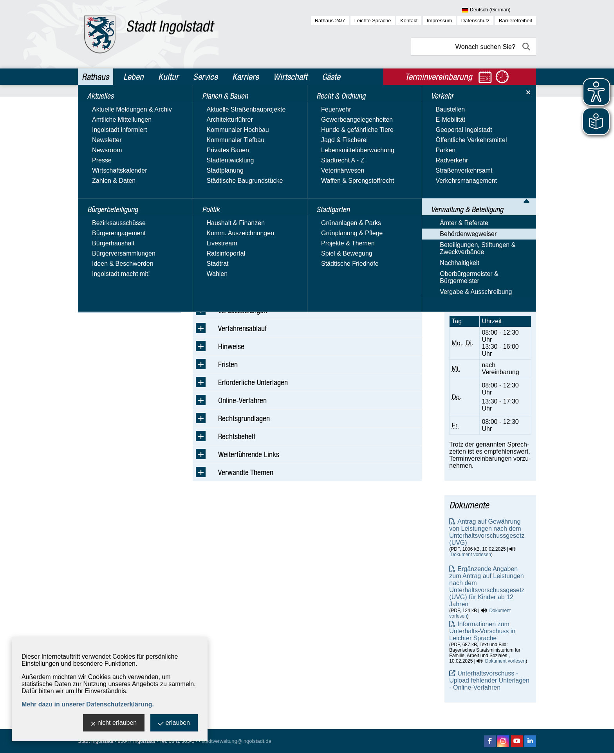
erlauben (174, 723)
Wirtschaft (290, 77)
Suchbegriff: (209, 156)
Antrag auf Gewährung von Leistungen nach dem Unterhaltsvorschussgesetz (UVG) (486, 532)
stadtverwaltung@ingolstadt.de (236, 741)
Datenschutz (475, 20)
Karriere (245, 77)
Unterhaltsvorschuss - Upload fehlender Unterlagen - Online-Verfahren (489, 680)
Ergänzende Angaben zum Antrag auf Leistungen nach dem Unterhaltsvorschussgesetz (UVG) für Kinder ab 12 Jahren (486, 586)
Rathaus (95, 77)
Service (205, 77)
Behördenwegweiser (110, 248)
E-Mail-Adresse (470, 206)
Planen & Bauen (107, 138)
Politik (91, 155)
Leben (133, 77)
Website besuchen (474, 234)
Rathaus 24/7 (330, 20)
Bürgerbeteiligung (110, 122)
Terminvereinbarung (476, 298)
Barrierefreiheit (515, 20)
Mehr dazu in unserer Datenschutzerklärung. (88, 704)
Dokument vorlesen (471, 554)
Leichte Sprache (372, 20)
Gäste (331, 77)
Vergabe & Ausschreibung (118, 307)
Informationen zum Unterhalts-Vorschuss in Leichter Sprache (482, 631)
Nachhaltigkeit (102, 277)
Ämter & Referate (106, 236)
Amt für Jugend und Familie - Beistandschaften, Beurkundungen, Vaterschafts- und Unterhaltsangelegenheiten (489, 157)
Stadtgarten (101, 189)
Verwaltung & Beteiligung (121, 223)
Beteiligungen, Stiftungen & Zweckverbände (120, 263)
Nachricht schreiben (476, 213)
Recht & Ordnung (109, 172)
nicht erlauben (114, 723)
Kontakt (408, 20)
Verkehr (94, 206)
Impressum (439, 20)
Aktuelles (96, 105)
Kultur (168, 77)
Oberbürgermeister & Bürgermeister (111, 292)
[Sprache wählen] (499, 10)
